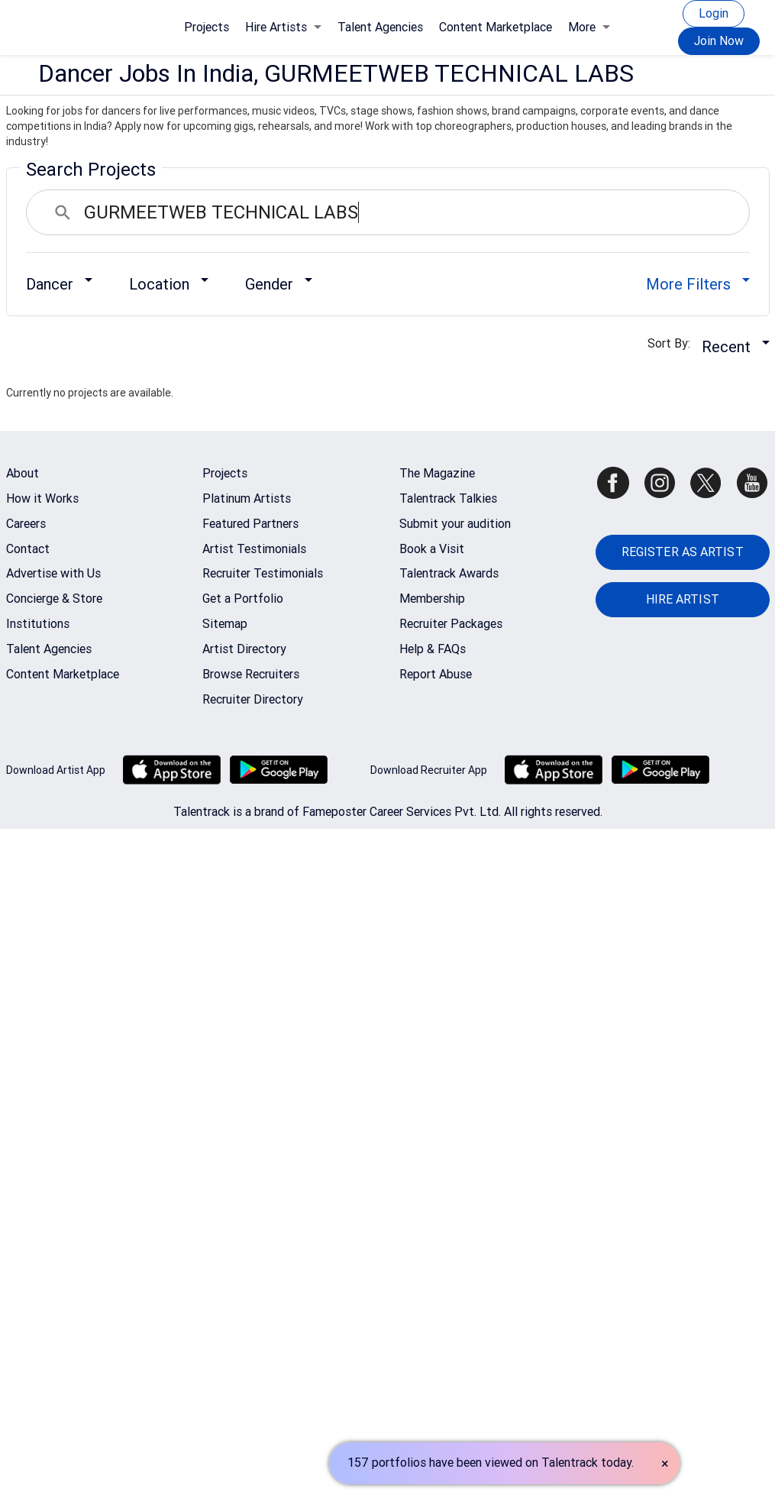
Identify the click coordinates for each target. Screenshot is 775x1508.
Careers (26, 523)
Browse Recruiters (250, 674)
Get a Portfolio (242, 598)
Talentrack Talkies (448, 498)
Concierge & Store (54, 598)
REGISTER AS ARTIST (683, 552)
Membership (432, 598)
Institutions (37, 623)
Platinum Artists (246, 498)
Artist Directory (244, 649)
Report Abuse (435, 674)
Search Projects (91, 169)
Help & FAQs (432, 649)
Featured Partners (250, 523)
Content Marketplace (495, 27)
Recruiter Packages (450, 623)
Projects (206, 27)
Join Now (719, 41)
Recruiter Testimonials (262, 573)
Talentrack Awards (449, 573)
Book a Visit (431, 549)
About (22, 473)
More (589, 27)
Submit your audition (455, 523)
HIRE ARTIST (682, 599)
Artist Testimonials (254, 549)
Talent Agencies (380, 27)
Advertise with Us (53, 573)
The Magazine (437, 473)
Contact (28, 549)
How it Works (42, 498)
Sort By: (673, 343)
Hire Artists (283, 27)
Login (713, 13)
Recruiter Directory (252, 699)
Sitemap (224, 623)
